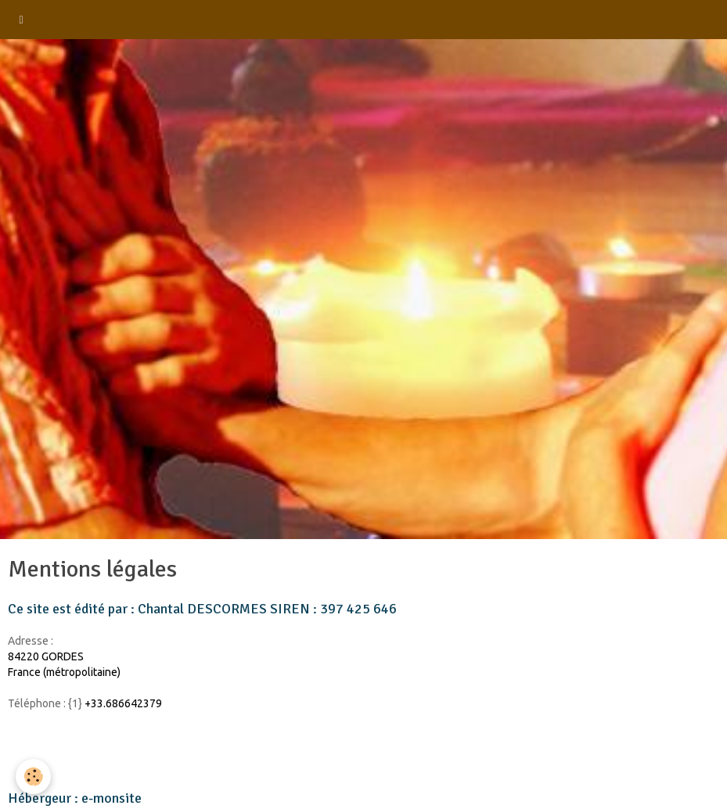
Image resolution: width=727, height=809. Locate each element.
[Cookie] (33, 776)
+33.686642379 (123, 703)
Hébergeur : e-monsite (75, 798)
